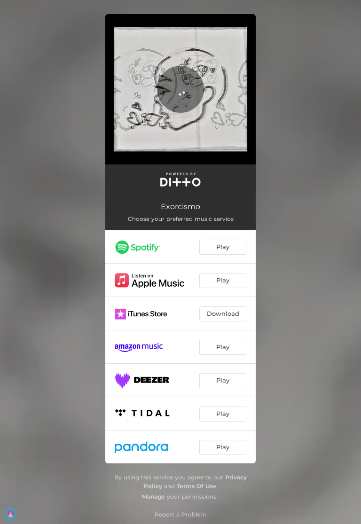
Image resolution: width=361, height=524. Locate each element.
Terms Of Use (196, 486)
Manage (153, 496)
